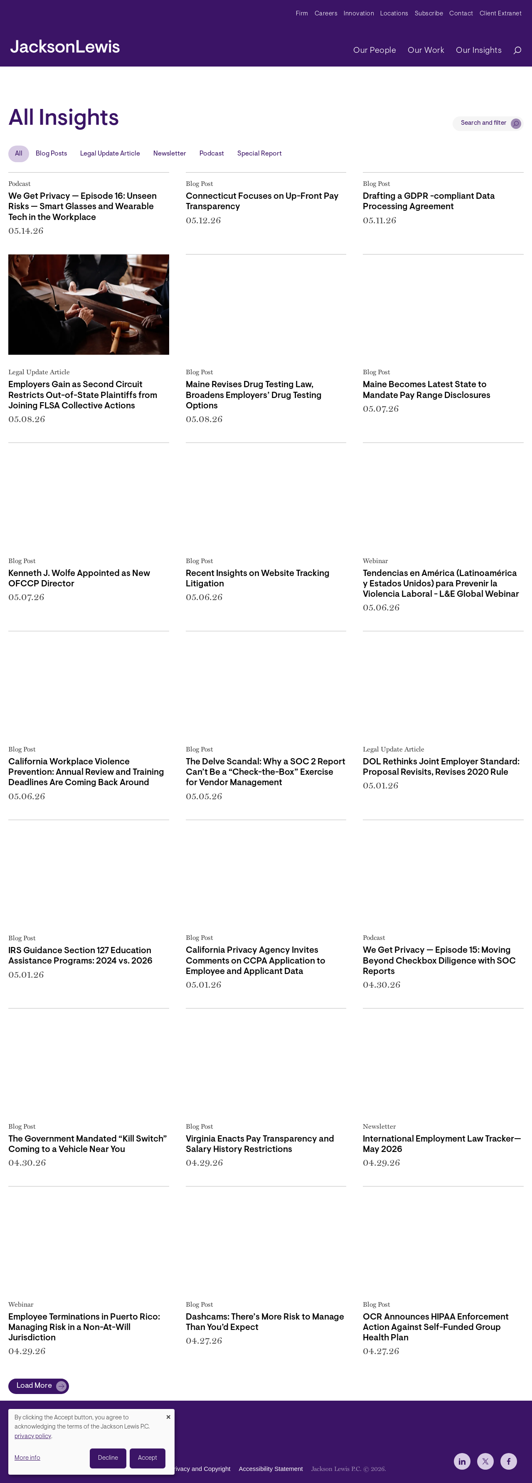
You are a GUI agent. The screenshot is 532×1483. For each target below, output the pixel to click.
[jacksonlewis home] (65, 44)
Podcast (212, 154)
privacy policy (33, 1437)
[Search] (513, 51)
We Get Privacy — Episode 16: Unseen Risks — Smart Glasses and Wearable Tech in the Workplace (82, 207)
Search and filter (484, 123)
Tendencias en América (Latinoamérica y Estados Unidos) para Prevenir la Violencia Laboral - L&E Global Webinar (441, 584)
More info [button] (27, 1458)
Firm (302, 14)
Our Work (426, 51)
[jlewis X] (485, 1461)
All (18, 154)
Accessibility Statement (271, 1468)
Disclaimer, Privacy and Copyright (183, 1468)
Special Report (259, 154)
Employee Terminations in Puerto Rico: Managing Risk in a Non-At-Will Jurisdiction (84, 1327)
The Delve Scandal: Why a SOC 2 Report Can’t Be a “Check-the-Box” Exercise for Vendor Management (265, 772)
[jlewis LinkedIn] (462, 1461)
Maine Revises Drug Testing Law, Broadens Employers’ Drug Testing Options (254, 395)
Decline (108, 1458)
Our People (374, 51)
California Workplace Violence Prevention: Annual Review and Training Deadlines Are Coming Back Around (86, 772)
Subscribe (429, 14)
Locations (394, 14)
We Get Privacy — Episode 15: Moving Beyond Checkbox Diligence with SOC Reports (439, 961)
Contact (461, 14)
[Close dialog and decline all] (168, 1414)
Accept (147, 1458)
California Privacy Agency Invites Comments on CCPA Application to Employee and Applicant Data (255, 961)
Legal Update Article (110, 154)
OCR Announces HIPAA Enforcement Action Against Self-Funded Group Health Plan (436, 1327)
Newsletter (169, 154)
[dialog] (91, 1442)
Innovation (359, 14)
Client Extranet (501, 14)
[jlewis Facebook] (508, 1461)
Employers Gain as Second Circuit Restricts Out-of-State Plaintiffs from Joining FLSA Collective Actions (82, 395)
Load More (34, 1386)
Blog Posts (51, 154)
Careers (326, 14)
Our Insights (479, 51)
